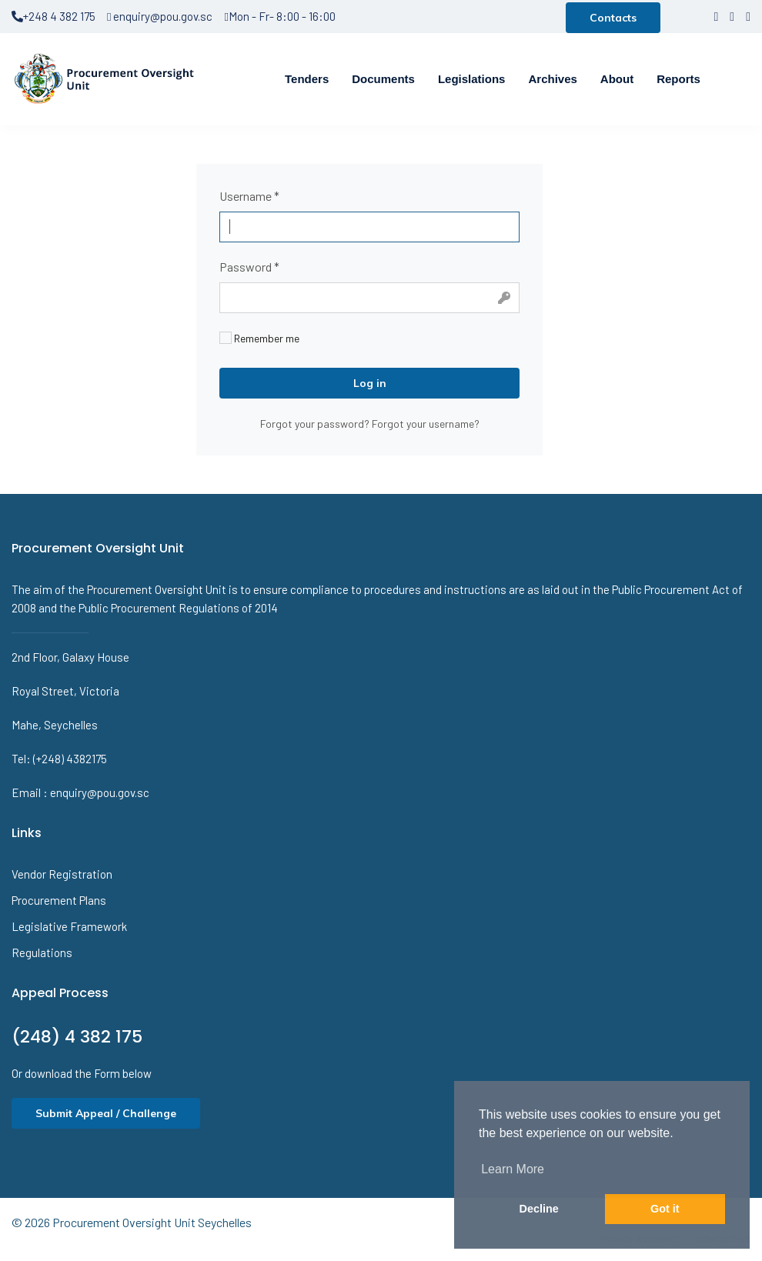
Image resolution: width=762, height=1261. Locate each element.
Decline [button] (539, 1209)
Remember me (259, 338)
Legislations (472, 78)
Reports (678, 78)
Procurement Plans (59, 900)
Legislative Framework (69, 926)
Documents (383, 78)
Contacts (613, 18)
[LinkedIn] (748, 16)
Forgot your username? (426, 423)
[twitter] (732, 16)
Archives (552, 78)
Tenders (307, 78)
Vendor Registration (62, 874)
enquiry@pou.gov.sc (159, 16)
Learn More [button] (512, 1169)
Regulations (42, 952)
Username (249, 195)
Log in (369, 383)
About (616, 78)
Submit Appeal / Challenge (105, 1113)
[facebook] (716, 16)
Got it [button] (665, 1209)
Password (249, 266)
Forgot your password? (316, 423)
